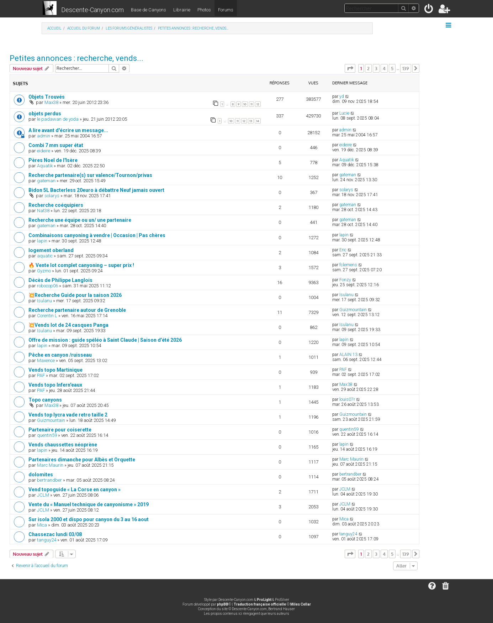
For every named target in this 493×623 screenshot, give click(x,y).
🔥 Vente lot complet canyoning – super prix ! (81, 265)
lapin (42, 241)
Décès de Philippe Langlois (60, 280)
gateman (46, 180)
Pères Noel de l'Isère (53, 160)
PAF (41, 375)
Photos (204, 9)
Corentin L (47, 315)
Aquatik (45, 165)
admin (43, 135)
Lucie (344, 113)
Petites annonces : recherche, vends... (76, 58)
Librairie (181, 9)
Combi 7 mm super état (55, 145)
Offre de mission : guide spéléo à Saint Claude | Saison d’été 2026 (105, 340)
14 (257, 121)
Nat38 (43, 210)
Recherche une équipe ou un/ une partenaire (79, 220)
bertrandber (49, 480)
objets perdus (44, 113)
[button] (350, 68)
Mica (42, 525)
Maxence (46, 360)
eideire (43, 150)
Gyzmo (44, 270)
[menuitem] (429, 10)
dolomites (40, 474)
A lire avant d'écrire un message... (68, 130)
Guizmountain (353, 309)
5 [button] (392, 68)
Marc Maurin (50, 465)
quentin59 (47, 435)
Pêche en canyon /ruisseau (60, 355)
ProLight (264, 600)
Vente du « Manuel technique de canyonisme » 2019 (88, 504)
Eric (342, 249)
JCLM (43, 495)
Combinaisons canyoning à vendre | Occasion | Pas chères (96, 235)
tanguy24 (46, 540)
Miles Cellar (300, 604)
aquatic (45, 255)
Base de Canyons (148, 9)
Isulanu (44, 300)
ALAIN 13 (348, 354)
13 (250, 121)
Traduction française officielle (260, 604)
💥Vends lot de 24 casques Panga (68, 325)
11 (251, 104)
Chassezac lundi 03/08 (55, 534)
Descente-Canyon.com (92, 10)
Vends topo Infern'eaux (55, 385)
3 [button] (376, 68)
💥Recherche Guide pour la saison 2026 (75, 295)
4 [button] (384, 68)
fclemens (348, 264)
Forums (225, 9)
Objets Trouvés (46, 97)
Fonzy (345, 279)
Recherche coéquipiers (55, 205)
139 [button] (405, 68)
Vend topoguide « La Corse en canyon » (74, 489)
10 (244, 104)
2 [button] (368, 68)
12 (257, 104)
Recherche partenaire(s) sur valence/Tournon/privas (90, 175)
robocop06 (47, 285)
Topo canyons (45, 400)
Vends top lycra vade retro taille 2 (67, 415)
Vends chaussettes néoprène (62, 444)
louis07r (347, 399)
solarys (51, 195)
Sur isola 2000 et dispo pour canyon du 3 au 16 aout (88, 519)
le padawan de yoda (58, 119)
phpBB (222, 604)
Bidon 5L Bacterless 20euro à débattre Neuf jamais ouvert (96, 190)
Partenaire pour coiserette (59, 430)
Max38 (51, 102)
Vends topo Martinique (55, 370)
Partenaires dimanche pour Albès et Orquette (81, 459)
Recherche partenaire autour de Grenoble (77, 310)
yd (341, 96)
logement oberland (51, 250)
